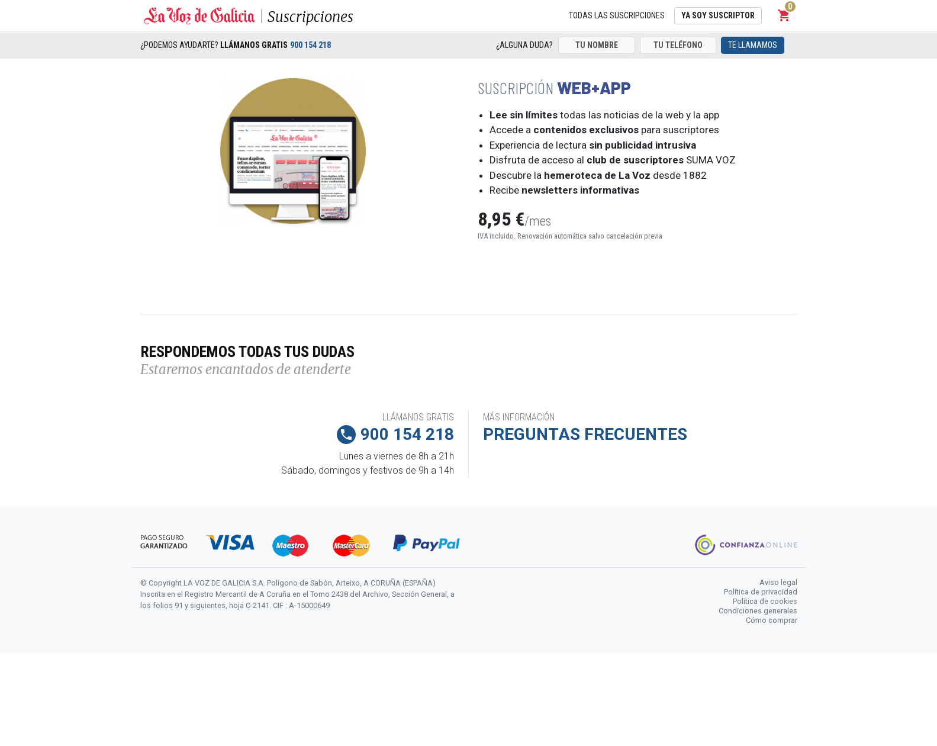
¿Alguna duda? (524, 45)
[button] (784, 15)
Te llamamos (752, 45)
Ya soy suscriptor (718, 15)
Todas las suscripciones (617, 15)
